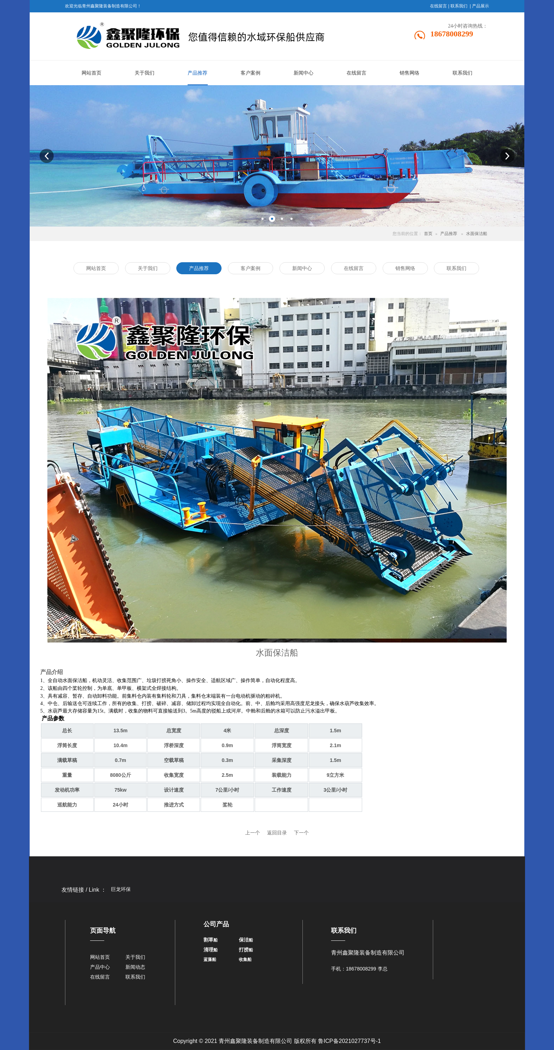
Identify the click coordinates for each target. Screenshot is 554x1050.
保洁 (244, 940)
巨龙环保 (121, 889)
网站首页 (100, 957)
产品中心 (100, 967)
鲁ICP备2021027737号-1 (349, 1041)
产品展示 (480, 6)
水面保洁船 (476, 233)
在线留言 (438, 6)
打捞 (244, 949)
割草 (208, 940)
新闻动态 (135, 967)
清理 (208, 949)
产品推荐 (448, 233)
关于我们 (135, 957)
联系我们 (458, 6)
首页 (428, 233)
